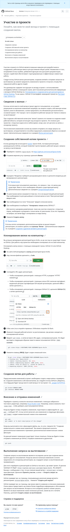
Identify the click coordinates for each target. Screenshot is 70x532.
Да (7, 509)
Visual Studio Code (33, 404)
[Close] (64, 3)
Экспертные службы (57, 523)
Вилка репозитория (46, 133)
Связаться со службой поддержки (47, 511)
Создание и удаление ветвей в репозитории (31, 229)
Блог (5, 525)
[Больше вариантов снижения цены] (24, 37)
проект (30, 144)
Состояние (41, 523)
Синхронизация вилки (46, 190)
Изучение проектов (22, 15)
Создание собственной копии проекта (26, 139)
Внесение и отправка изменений (23, 396)
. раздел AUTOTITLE (58, 383)
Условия (19, 523)
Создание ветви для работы (20, 373)
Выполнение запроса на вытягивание (26, 450)
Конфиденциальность (30, 523)
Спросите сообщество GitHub (46, 508)
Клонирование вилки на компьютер (25, 235)
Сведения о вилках (15, 101)
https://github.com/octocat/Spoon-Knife (47, 152)
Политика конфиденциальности (12, 512)
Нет (14, 509)
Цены (48, 523)
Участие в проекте (35, 15)
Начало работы (9, 15)
